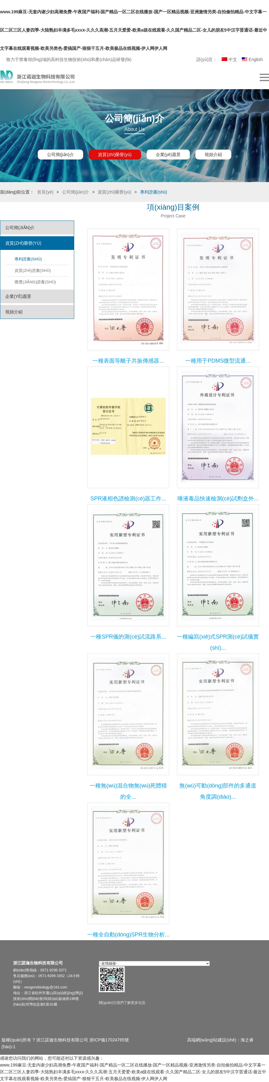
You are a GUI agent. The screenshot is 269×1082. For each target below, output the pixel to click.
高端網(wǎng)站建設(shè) (211, 1039)
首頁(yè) (45, 192)
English (252, 59)
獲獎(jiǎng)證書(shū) (35, 282)
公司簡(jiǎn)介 (60, 154)
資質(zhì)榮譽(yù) (114, 154)
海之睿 (247, 1039)
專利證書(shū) (28, 259)
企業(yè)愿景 (168, 154)
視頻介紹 (213, 154)
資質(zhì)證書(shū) (33, 270)
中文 (229, 59)
